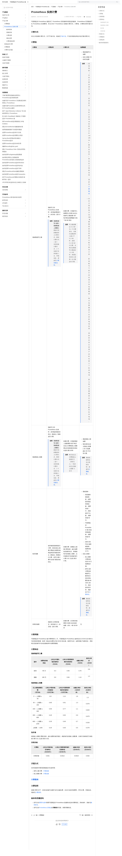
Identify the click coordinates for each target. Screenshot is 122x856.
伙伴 (52, 3)
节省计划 (63, 42)
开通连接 (46, 780)
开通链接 (46, 777)
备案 (100, 3)
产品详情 (79, 23)
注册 (109, 3)
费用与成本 (42, 808)
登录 (116, 3)
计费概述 (88, 478)
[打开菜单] (3, 3)
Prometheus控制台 (45, 814)
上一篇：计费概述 (37, 821)
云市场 (47, 3)
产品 (25, 3)
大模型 (20, 3)
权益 (37, 3)
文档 (96, 3)
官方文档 (5, 8)
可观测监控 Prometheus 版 (18, 8)
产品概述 (53, 13)
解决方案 (31, 3)
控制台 (104, 3)
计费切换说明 (56, 269)
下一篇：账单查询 (85, 821)
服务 (57, 3)
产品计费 (60, 13)
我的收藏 (88, 23)
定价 (41, 3)
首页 (32, 13)
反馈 (64, 830)
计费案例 (34, 786)
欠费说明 (38, 798)
